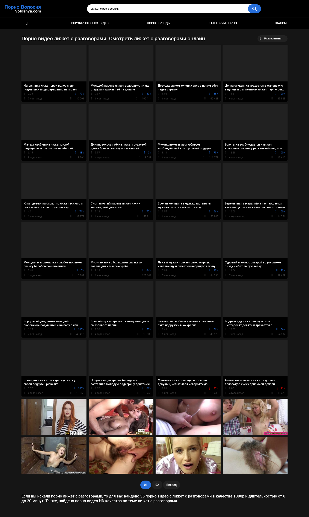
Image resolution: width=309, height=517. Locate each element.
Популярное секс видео (89, 23)
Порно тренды (158, 23)
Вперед (171, 485)
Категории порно (223, 23)
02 (157, 485)
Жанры (281, 23)
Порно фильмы (26, 23)
